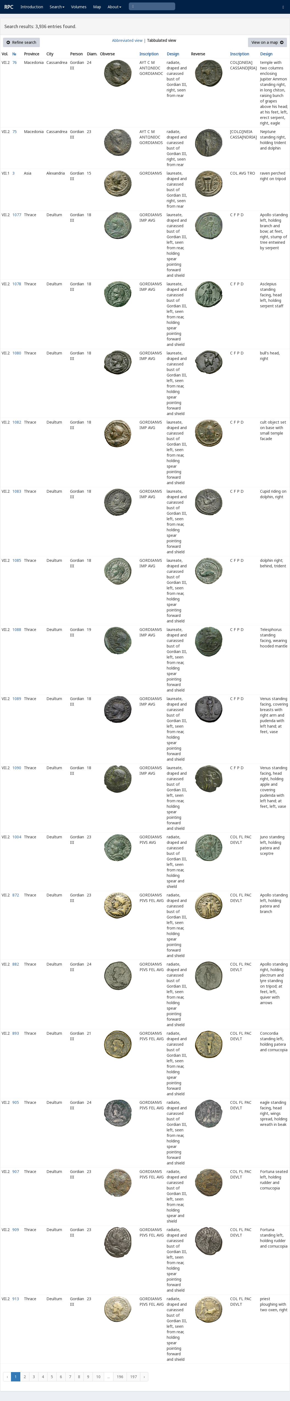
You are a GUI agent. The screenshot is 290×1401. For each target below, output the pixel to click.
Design (173, 53)
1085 (16, 560)
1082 (16, 422)
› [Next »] (144, 1376)
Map (97, 6)
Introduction (32, 6)
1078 (16, 283)
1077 (16, 214)
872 (15, 895)
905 (15, 1102)
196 (120, 1376)
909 (15, 1229)
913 (15, 1298)
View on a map (267, 42)
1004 (16, 836)
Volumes (79, 6)
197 (133, 1376)
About (114, 6)
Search (57, 6)
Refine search (21, 42)
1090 (16, 767)
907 (15, 1171)
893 (15, 1033)
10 (98, 1376)
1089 (16, 698)
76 (14, 62)
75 (14, 131)
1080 (16, 353)
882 (15, 964)
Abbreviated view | (129, 40)
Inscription (149, 53)
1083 (16, 491)
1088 (16, 629)
